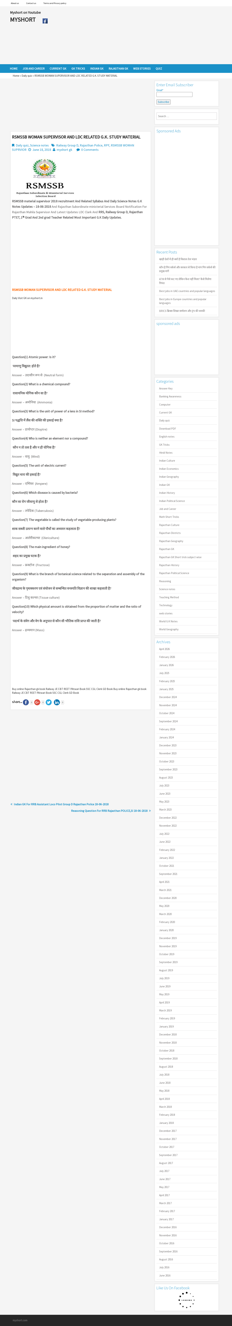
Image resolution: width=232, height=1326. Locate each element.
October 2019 (166, 954)
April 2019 (164, 1002)
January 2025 (166, 689)
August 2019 (166, 970)
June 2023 (164, 793)
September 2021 (168, 874)
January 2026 (166, 665)
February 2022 (167, 850)
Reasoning (165, 581)
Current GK (165, 412)
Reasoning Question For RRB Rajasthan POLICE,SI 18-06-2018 (109, 811)
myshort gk (64, 150)
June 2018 (164, 1082)
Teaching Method (169, 597)
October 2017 (166, 1147)
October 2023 (166, 761)
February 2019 (167, 1018)
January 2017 (166, 1219)
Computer (165, 404)
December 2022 (168, 817)
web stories (166, 613)
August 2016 (166, 1259)
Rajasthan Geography (171, 541)
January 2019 (166, 1026)
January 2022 (166, 858)
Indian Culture (167, 460)
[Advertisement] (136, 35)
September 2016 (168, 1251)
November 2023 (168, 753)
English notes (167, 436)
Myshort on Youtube (25, 12)
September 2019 (168, 962)
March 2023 (165, 809)
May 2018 (164, 1090)
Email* (174, 92)
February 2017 (167, 1211)
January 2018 (166, 1123)
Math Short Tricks (169, 517)
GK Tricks (164, 444)
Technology (165, 605)
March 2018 (165, 1106)
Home (16, 75)
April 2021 (164, 882)
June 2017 (164, 1179)
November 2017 (168, 1139)
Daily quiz (27, 75)
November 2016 (168, 1235)
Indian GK (164, 485)
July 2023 (164, 785)
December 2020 (168, 898)
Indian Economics (169, 468)
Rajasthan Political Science (174, 573)
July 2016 (164, 1267)
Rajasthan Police (91, 145)
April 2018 (164, 1099)
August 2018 (166, 1066)
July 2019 (164, 978)
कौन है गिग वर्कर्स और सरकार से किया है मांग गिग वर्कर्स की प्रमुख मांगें (187, 269)
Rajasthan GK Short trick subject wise (180, 557)
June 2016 (164, 1275)
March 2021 (165, 890)
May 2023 (164, 801)
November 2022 (168, 825)
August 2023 (166, 777)
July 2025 (164, 673)
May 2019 (164, 994)
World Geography (169, 629)
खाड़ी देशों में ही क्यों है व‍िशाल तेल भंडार (178, 259)
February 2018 (167, 1114)
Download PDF (167, 428)
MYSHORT (23, 19)
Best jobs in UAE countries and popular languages (187, 291)
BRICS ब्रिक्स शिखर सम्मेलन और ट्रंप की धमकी (182, 311)
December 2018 (168, 1034)
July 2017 (164, 1171)
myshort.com (20, 1320)
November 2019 (168, 946)
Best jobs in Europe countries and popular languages (182, 301)
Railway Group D (67, 145)
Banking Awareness (170, 396)
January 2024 (166, 737)
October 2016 (166, 1243)
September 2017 (168, 1155)
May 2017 (164, 1187)
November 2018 (168, 1042)
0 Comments (90, 150)
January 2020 (166, 930)
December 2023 (168, 745)
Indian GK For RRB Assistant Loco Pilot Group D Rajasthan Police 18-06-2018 (61, 804)
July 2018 (164, 1074)
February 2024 (167, 729)
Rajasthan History (169, 565)
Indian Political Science (172, 501)
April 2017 (164, 1195)
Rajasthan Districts (170, 533)
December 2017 (168, 1131)
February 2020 (167, 922)
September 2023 (168, 769)
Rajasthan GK (166, 549)
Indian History (167, 492)
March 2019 (165, 1010)
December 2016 (168, 1227)
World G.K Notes (168, 621)
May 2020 (164, 906)
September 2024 (168, 721)
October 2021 (166, 865)
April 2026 (164, 649)
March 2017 (165, 1203)
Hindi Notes (166, 452)
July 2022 (164, 833)
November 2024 (168, 705)
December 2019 (168, 938)
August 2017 (166, 1163)
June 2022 (164, 841)
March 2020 (165, 914)
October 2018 (166, 1050)
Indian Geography (169, 476)
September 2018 (168, 1058)
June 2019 (164, 986)
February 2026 (167, 657)
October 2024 (166, 713)
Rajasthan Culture (169, 525)
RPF (106, 145)
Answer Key (166, 388)
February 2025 (167, 681)
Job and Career (167, 509)
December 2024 (168, 697)
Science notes (39, 145)
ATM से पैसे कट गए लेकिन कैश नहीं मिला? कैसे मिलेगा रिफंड (185, 281)
